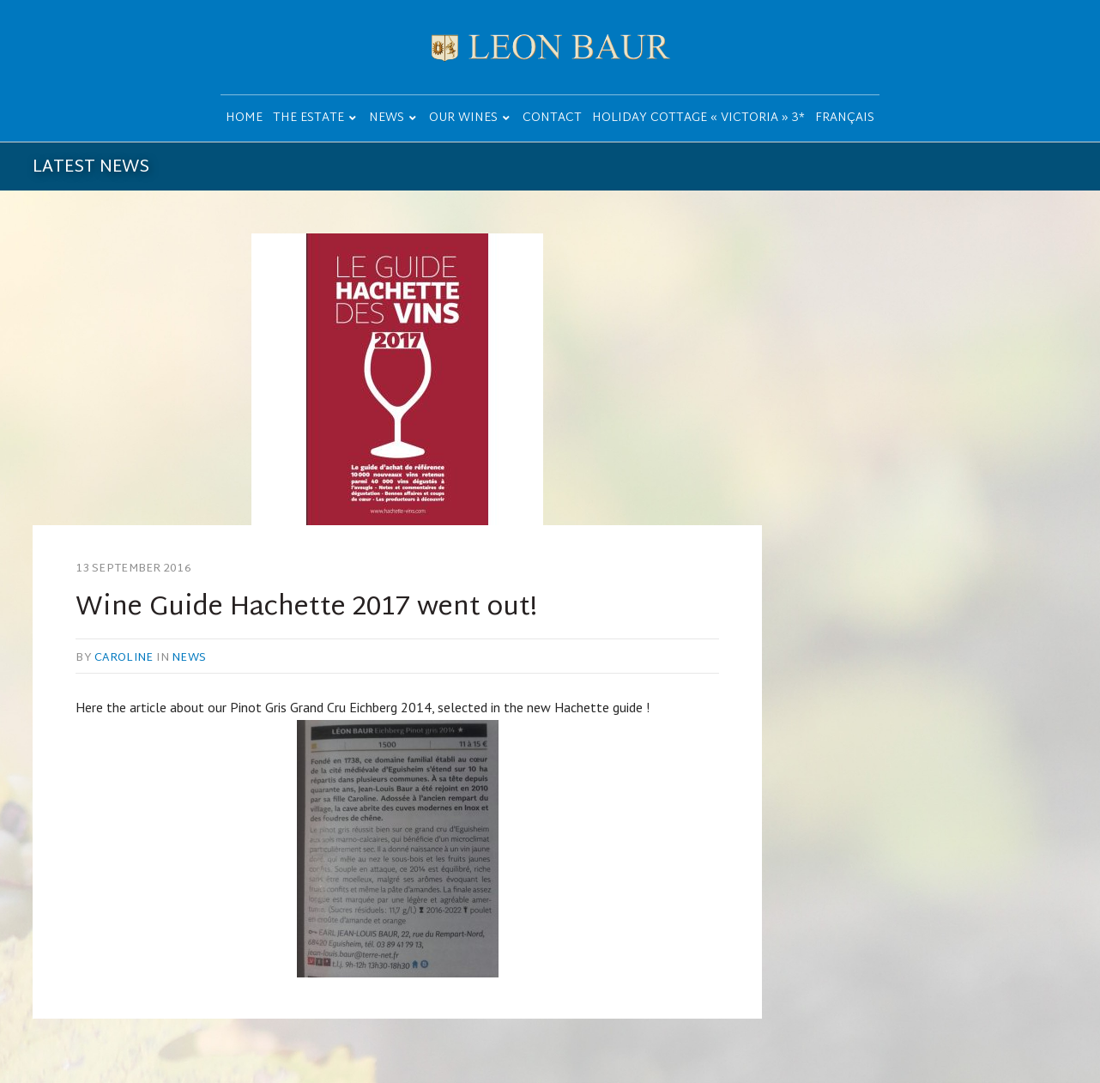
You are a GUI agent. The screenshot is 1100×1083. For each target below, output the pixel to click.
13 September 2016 (133, 569)
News (189, 658)
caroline (123, 658)
